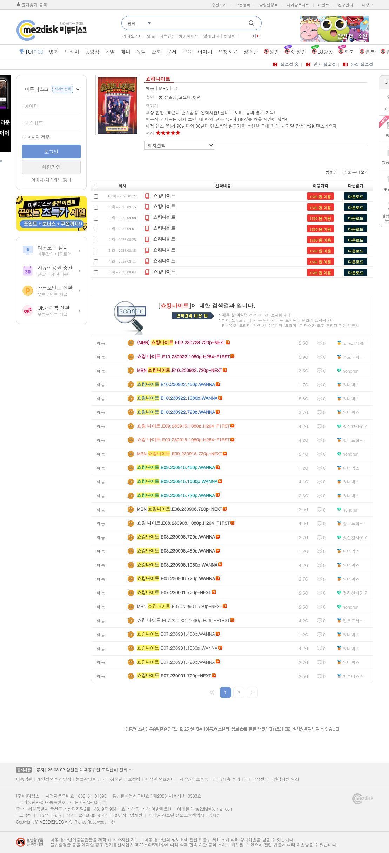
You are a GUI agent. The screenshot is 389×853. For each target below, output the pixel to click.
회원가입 (51, 166)
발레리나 (211, 36)
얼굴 (151, 36)
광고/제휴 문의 (226, 779)
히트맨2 (166, 36)
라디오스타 (132, 36)
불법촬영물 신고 (91, 779)
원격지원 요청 (286, 779)
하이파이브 (188, 36)
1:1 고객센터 (257, 779)
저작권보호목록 (193, 779)
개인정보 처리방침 (54, 779)
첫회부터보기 (356, 172)
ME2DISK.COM (53, 822)
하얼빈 (230, 36)
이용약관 (24, 779)
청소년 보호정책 (125, 779)
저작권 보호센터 (160, 779)
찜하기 (332, 172)
